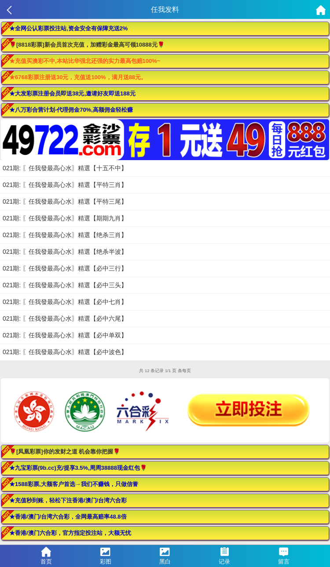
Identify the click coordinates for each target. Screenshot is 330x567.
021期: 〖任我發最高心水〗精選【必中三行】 (65, 268)
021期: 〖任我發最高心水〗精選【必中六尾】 (65, 318)
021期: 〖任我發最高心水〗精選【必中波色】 (65, 351)
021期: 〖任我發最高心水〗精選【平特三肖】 (65, 184)
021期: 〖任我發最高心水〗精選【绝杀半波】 (65, 251)
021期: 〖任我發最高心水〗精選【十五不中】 (65, 168)
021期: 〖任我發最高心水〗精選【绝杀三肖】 (65, 234)
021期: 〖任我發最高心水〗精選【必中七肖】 (65, 301)
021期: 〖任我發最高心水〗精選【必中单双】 (65, 335)
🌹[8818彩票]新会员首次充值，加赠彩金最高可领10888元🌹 (87, 44)
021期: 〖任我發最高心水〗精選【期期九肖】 (65, 218)
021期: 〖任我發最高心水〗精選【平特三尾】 (65, 201)
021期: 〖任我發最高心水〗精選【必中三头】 (65, 285)
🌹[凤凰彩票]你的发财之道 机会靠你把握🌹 (64, 451)
